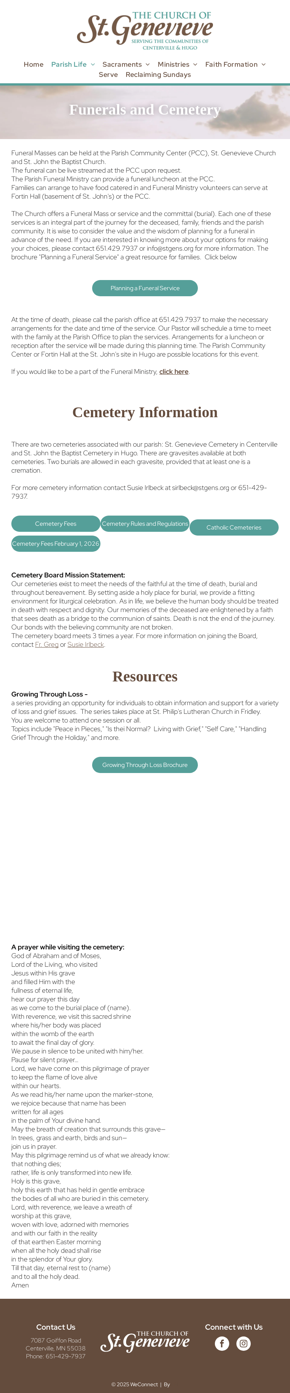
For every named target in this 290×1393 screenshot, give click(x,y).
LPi (175, 1384)
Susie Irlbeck (86, 644)
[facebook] (222, 1344)
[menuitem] (33, 64)
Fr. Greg (47, 644)
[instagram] (243, 1344)
